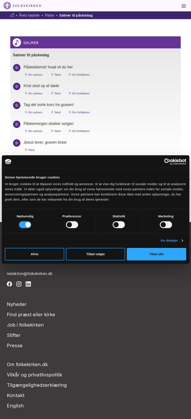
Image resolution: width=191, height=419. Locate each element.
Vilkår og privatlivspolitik (34, 374)
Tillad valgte (95, 254)
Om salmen (33, 74)
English (15, 405)
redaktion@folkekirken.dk (30, 273)
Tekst (55, 74)
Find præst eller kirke (31, 314)
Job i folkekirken (25, 324)
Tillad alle (156, 254)
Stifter (14, 335)
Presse (15, 345)
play (17, 68)
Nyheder (17, 304)
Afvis (35, 254)
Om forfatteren (78, 74)
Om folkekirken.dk (27, 364)
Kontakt (15, 395)
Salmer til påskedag (76, 15)
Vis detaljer (169, 240)
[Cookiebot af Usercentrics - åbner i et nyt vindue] (167, 161)
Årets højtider (29, 15)
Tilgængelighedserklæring (37, 385)
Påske (49, 15)
